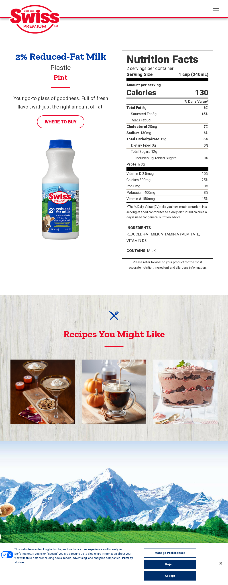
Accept (170, 578)
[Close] (221, 566)
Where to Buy (61, 122)
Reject (169, 566)
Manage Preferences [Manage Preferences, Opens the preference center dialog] (170, 555)
